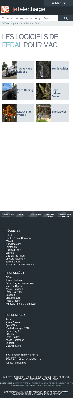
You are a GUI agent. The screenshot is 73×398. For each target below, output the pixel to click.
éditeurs (64, 377)
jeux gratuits (50, 383)
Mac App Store (13, 346)
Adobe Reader (12, 322)
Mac (20, 23)
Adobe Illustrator (13, 280)
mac (21, 214)
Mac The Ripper (13, 286)
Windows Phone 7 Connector (20, 303)
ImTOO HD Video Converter (20, 264)
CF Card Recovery (15, 258)
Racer (8, 319)
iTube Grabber (12, 300)
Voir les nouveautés (15, 362)
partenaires (21, 379)
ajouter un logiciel (14, 377)
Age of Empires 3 (14, 289)
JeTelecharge (9, 23)
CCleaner (10, 334)
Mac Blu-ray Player (15, 255)
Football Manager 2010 (17, 328)
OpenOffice (11, 325)
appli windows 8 (46, 385)
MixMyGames (17, 385)
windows (9, 214)
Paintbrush (11, 247)
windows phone (65, 215)
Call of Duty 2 (12, 331)
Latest (8, 235)
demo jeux (65, 383)
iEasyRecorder (13, 244)
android (36, 214)
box (29, 377)
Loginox (9, 252)
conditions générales (24, 394)
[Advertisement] (36, 168)
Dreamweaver (12, 298)
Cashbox (10, 295)
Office (8, 277)
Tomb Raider (12, 337)
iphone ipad (50, 215)
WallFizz (30, 385)
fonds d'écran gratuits (28, 383)
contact (46, 379)
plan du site (50, 377)
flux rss (37, 377)
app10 (59, 385)
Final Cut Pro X (13, 250)
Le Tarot (9, 343)
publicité (35, 379)
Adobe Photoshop (14, 340)
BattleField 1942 (13, 292)
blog (55, 379)
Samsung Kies (12, 261)
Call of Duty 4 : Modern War (20, 283)
